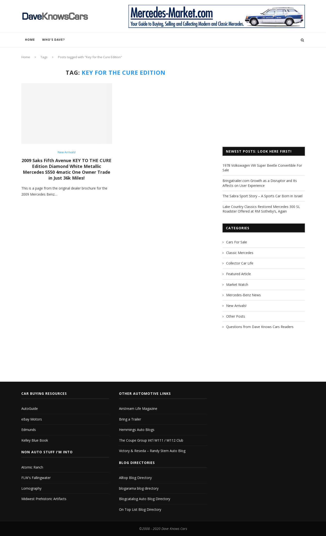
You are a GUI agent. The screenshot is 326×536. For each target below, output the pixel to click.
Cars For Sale (236, 242)
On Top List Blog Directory (140, 509)
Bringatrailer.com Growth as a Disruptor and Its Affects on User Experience (260, 183)
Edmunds (28, 429)
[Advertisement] (264, 103)
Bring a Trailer (130, 419)
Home (30, 40)
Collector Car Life (239, 263)
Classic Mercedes (239, 252)
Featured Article (238, 274)
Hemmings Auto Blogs (136, 429)
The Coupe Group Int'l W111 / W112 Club (151, 440)
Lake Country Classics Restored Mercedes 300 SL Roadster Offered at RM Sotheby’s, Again (261, 209)
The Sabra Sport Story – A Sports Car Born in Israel (262, 196)
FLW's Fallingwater (36, 477)
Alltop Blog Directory (135, 477)
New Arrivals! (67, 152)
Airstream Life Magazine (138, 408)
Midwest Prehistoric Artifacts (43, 498)
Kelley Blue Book (34, 440)
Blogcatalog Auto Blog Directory (144, 498)
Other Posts (235, 316)
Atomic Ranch (32, 467)
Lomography (31, 488)
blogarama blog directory (139, 488)
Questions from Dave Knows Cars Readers (260, 326)
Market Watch (237, 284)
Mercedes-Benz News (243, 295)
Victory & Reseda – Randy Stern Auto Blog (152, 450)
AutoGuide (29, 408)
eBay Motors (31, 419)
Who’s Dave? (53, 40)
